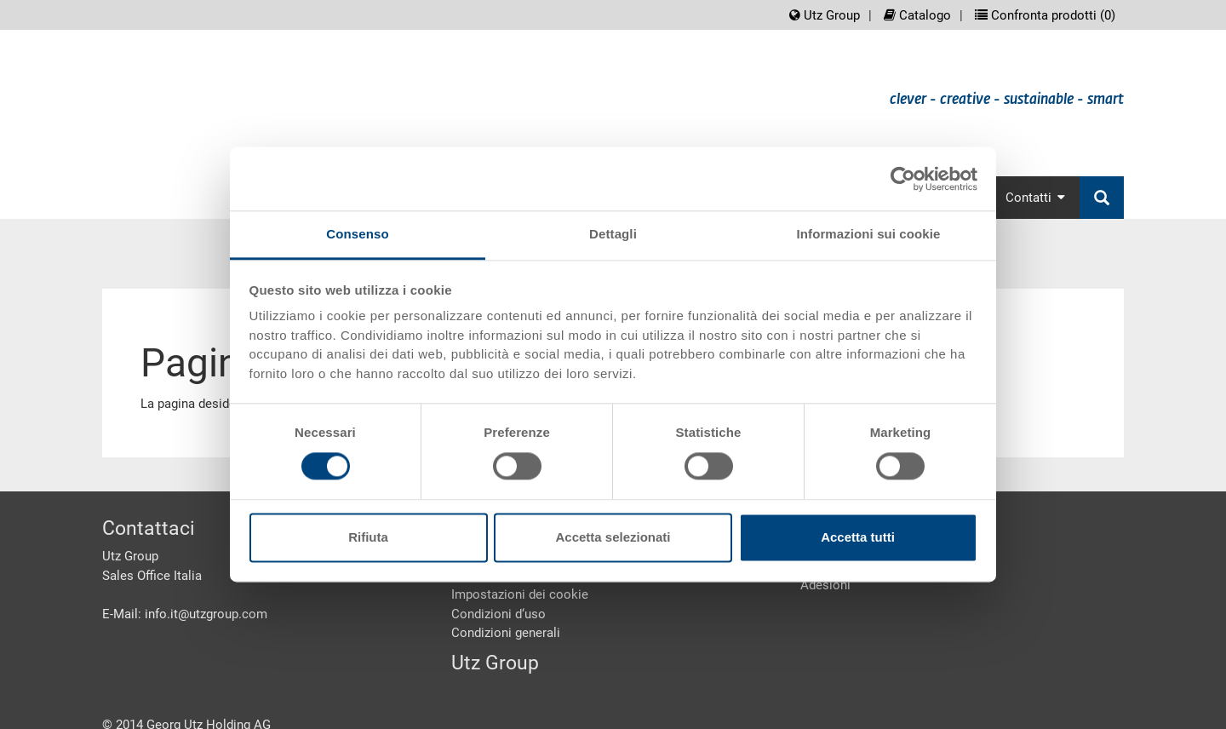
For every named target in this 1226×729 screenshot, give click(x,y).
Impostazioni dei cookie (519, 594)
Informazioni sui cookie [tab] (869, 234)
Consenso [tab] (357, 234)
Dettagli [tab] (613, 234)
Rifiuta (368, 537)
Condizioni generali (505, 632)
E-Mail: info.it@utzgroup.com (184, 614)
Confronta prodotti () (1045, 15)
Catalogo (917, 15)
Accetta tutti (858, 537)
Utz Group (824, 15)
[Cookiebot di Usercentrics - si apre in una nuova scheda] (902, 179)
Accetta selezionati (612, 537)
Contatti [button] (1035, 197)
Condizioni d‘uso (498, 614)
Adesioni (825, 585)
